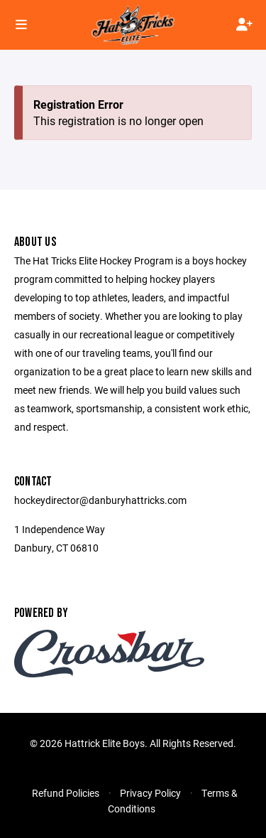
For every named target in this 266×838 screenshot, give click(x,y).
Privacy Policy (150, 793)
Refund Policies (65, 793)
